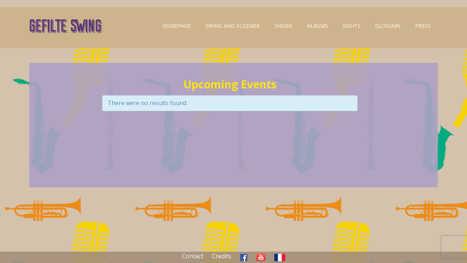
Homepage (176, 25)
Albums (317, 25)
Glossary (388, 25)
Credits (221, 256)
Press (423, 25)
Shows (283, 25)
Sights (351, 25)
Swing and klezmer (232, 25)
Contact (192, 256)
